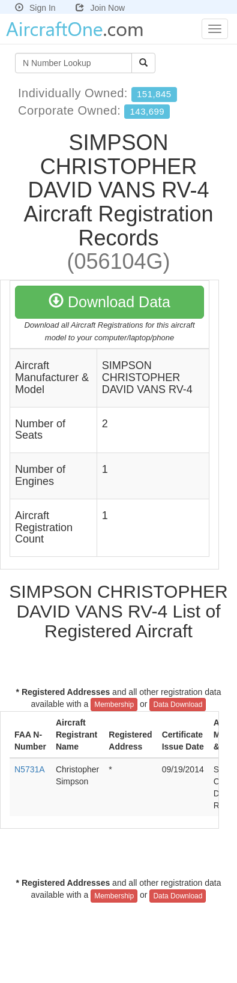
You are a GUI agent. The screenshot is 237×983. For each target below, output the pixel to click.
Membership (114, 704)
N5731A (29, 769)
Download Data (109, 301)
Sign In (35, 8)
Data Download (177, 704)
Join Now (100, 8)
